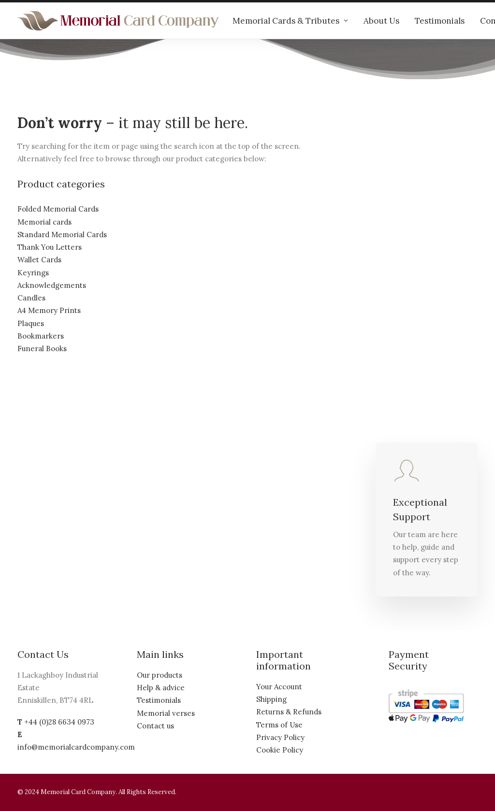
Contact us (155, 725)
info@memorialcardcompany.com (76, 747)
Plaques (30, 323)
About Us (381, 20)
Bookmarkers (40, 336)
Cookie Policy (279, 749)
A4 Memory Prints (49, 310)
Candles (31, 297)
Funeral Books (42, 348)
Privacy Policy (280, 737)
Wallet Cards (39, 259)
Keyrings (33, 272)
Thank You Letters (49, 247)
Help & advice (161, 687)
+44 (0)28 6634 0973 (59, 721)
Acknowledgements (51, 285)
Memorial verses (166, 713)
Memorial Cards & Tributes (290, 20)
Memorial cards (44, 222)
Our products (159, 675)
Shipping (271, 699)
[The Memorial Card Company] (118, 20)
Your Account (279, 686)
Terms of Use (279, 724)
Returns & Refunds (288, 711)
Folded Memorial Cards (58, 208)
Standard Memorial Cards (62, 234)
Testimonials (440, 20)
